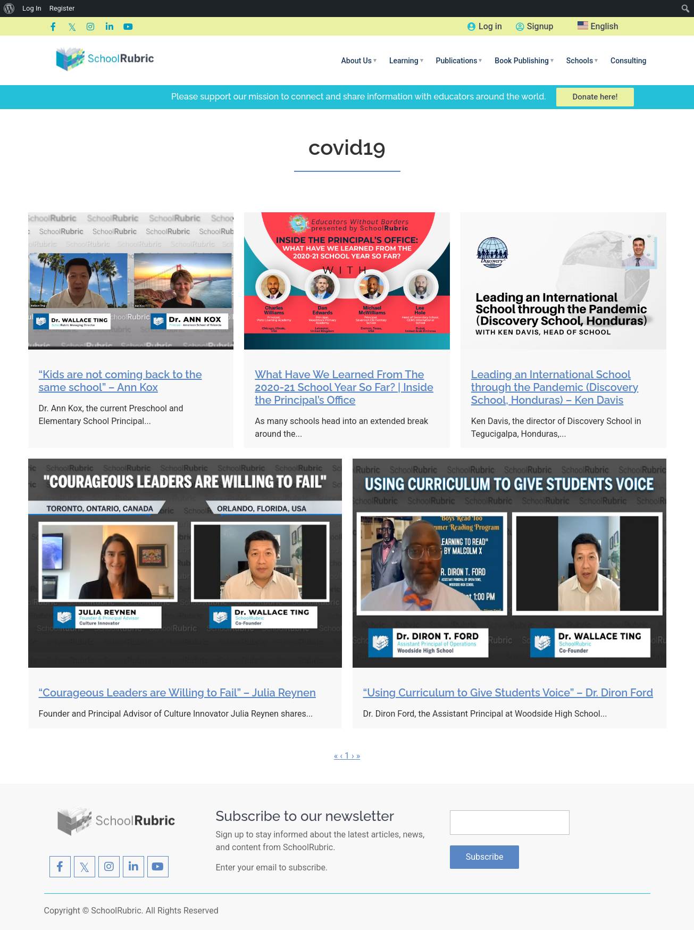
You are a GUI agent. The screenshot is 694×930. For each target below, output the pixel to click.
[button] (359, 61)
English (598, 26)
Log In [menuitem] (31, 8)
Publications (459, 60)
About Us (359, 60)
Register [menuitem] (62, 8)
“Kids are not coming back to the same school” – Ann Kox (120, 381)
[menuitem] (9, 8)
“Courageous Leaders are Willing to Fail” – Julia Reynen (177, 692)
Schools (582, 60)
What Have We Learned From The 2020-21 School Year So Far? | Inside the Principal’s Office (344, 387)
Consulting (628, 60)
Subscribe (485, 857)
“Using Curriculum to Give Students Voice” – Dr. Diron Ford (508, 692)
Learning (406, 60)
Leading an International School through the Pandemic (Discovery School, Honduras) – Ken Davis (555, 387)
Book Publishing (524, 60)
